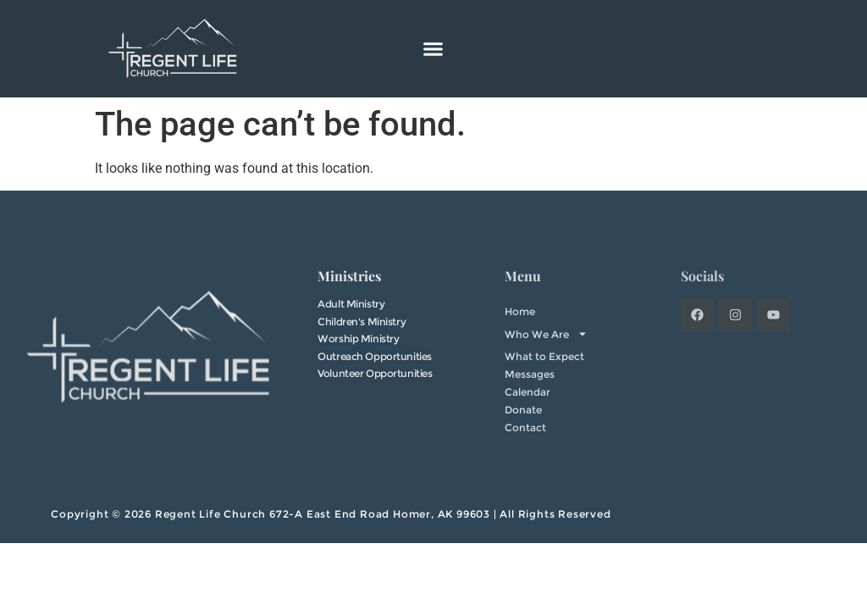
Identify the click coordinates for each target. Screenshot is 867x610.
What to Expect (544, 356)
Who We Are (546, 333)
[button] (433, 49)
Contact (525, 427)
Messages (530, 374)
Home (520, 311)
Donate (523, 409)
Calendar (527, 391)
